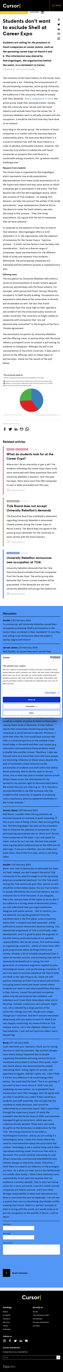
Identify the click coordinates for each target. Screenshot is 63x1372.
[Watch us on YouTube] (27, 1341)
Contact (36, 1326)
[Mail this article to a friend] (58, 34)
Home (35, 1312)
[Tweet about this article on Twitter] (58, 24)
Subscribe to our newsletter (15, 1352)
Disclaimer (37, 1319)
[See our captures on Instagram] (5, 1341)
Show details (50, 693)
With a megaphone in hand (39, 98)
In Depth (6, 1315)
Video (5, 1326)
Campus (6, 1319)
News (5, 1312)
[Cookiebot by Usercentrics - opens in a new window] (50, 657)
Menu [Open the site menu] (56, 5)
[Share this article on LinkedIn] (58, 29)
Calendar (7, 1329)
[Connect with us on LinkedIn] (22, 1341)
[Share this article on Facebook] (58, 20)
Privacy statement (41, 1322)
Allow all (31, 700)
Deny (31, 713)
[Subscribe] (58, 1357)
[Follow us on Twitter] (16, 1341)
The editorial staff (41, 1315)
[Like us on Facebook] (11, 1341)
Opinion (6, 1322)
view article (17, 490)
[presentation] (20, 1261)
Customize (31, 706)
